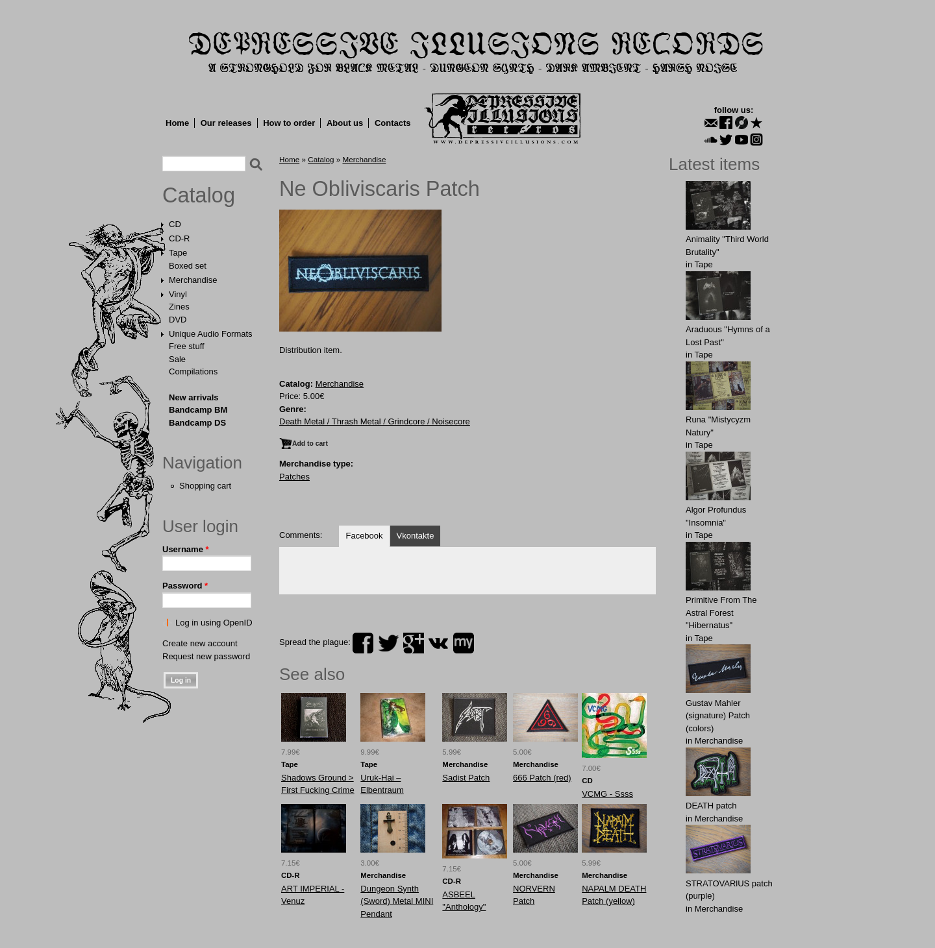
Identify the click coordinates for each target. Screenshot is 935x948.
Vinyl (178, 294)
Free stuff (187, 346)
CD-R (179, 238)
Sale (177, 359)
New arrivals (194, 397)
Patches (294, 476)
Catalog (198, 195)
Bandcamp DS (197, 423)
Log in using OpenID (214, 622)
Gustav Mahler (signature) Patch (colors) (718, 715)
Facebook (363, 536)
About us (345, 123)
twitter (388, 643)
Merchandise (193, 280)
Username (185, 549)
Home (177, 123)
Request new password (206, 656)
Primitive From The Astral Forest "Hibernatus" (721, 612)
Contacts (393, 123)
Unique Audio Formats (211, 334)
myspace (463, 643)
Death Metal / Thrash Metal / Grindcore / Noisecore (374, 421)
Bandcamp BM (198, 410)
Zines (179, 306)
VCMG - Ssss (607, 794)
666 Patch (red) (542, 778)
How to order (289, 123)
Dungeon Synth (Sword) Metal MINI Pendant (396, 901)
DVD (177, 319)
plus (413, 643)
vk (438, 643)
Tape (178, 253)
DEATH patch (711, 805)
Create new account (200, 643)
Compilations (193, 371)
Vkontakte (415, 536)
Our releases (226, 123)
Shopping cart (205, 486)
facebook (363, 643)
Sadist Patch (466, 778)
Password (185, 585)
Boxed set (187, 266)
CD (175, 224)
